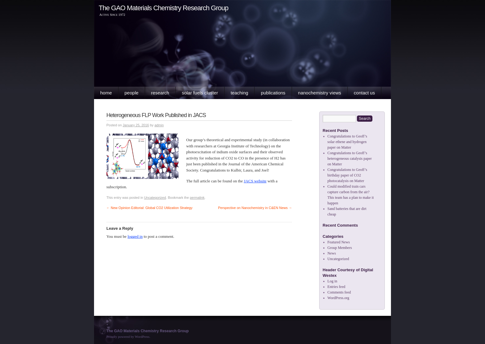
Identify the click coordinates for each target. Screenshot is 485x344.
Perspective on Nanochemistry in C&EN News (255, 208)
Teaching (239, 92)
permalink (197, 197)
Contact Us (364, 92)
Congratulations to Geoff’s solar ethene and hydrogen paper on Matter (347, 142)
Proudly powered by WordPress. (128, 336)
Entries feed (337, 287)
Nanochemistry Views (319, 92)
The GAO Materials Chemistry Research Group (163, 8)
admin (159, 125)
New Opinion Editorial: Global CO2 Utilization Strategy (149, 208)
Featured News (339, 242)
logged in (135, 236)
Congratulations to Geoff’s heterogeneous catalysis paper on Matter (350, 158)
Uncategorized (155, 197)
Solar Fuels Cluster (200, 92)
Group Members (340, 248)
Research (160, 92)
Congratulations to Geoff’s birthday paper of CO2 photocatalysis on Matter (347, 175)
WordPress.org (338, 298)
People (132, 92)
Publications (273, 92)
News (332, 253)
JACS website (255, 181)
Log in (332, 281)
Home (106, 92)
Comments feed (339, 292)
